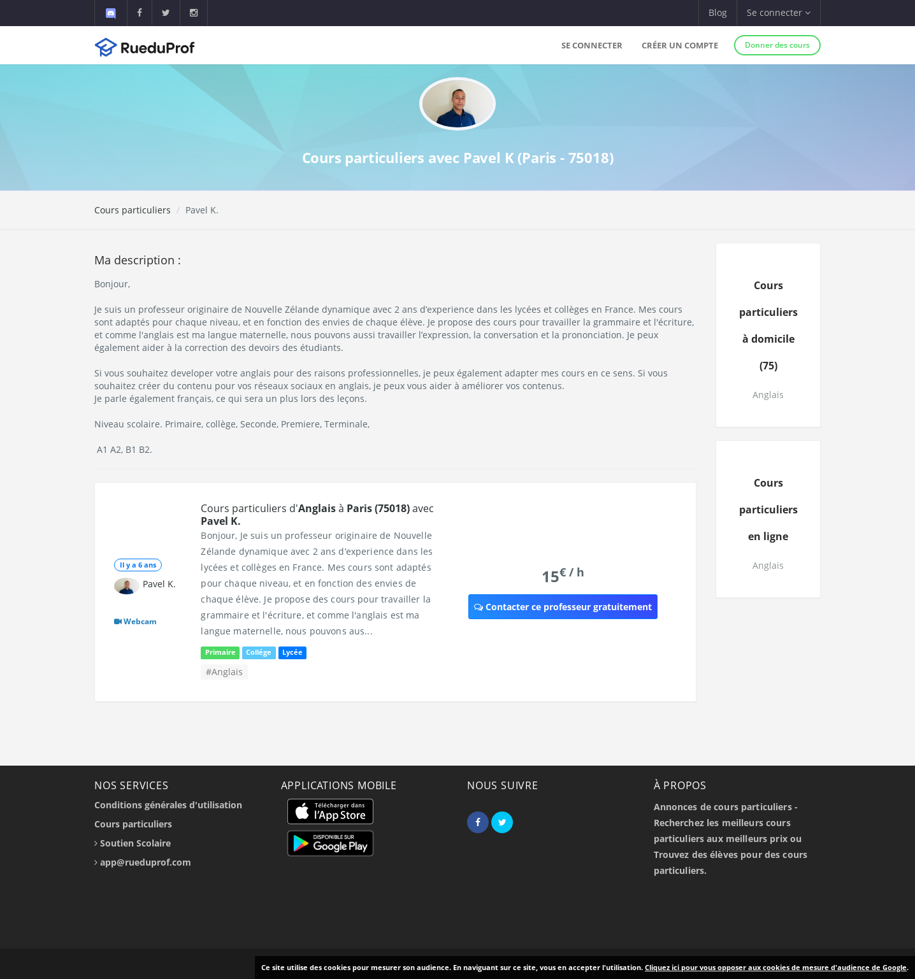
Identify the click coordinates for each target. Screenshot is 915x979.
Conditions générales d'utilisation (168, 805)
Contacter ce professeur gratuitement (563, 607)
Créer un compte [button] (680, 45)
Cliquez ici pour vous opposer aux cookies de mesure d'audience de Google (776, 967)
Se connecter (592, 45)
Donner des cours (777, 44)
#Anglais (224, 672)
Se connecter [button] (779, 12)
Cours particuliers (132, 210)
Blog (718, 12)
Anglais (768, 395)
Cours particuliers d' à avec (317, 514)
